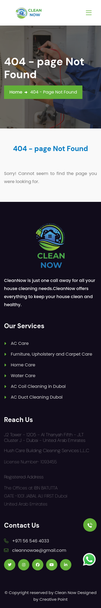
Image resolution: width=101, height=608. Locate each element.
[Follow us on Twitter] (9, 564)
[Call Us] (90, 525)
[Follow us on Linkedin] (65, 564)
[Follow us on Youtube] (51, 564)
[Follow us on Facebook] (37, 564)
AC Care (20, 343)
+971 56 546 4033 (30, 541)
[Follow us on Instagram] (23, 564)
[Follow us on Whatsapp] (89, 559)
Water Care (23, 376)
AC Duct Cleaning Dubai (36, 397)
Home (15, 92)
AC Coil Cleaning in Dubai (38, 386)
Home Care (23, 365)
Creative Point (54, 599)
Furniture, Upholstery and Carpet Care (51, 354)
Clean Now (65, 592)
